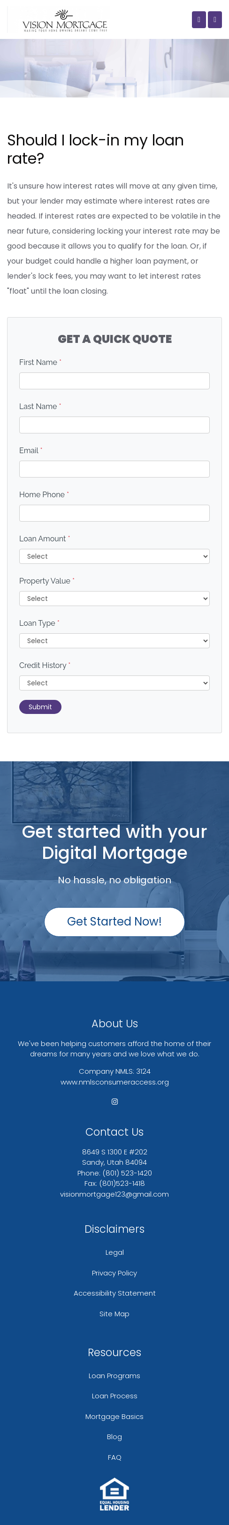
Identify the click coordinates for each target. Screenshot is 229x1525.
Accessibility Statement (115, 1293)
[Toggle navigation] (215, 19)
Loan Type (39, 623)
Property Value (47, 581)
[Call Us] (199, 19)
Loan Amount (44, 538)
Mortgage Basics (114, 1416)
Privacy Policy (114, 1273)
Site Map (114, 1314)
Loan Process (114, 1396)
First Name (40, 362)
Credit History (44, 665)
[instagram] (115, 1102)
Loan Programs (114, 1376)
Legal (115, 1252)
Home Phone (44, 494)
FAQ (115, 1457)
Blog (114, 1437)
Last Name (40, 406)
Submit (40, 707)
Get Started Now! (114, 921)
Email (31, 450)
